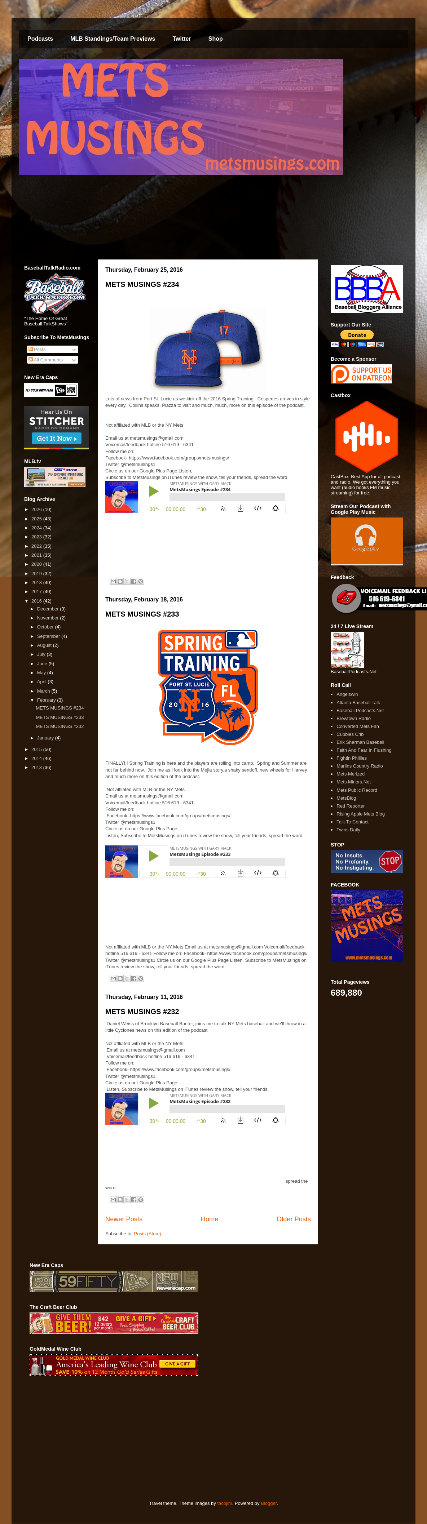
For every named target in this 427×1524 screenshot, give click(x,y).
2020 (37, 564)
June (43, 663)
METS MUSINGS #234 (142, 284)
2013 (37, 767)
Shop (215, 39)
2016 (37, 601)
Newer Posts (123, 1219)
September (49, 636)
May (42, 672)
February (47, 700)
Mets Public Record (356, 790)
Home (210, 1219)
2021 (37, 555)
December (48, 609)
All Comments (45, 360)
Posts (37, 349)
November (48, 618)
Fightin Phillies (351, 758)
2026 (37, 509)
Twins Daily (348, 829)
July (42, 654)
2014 (37, 758)
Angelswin (347, 694)
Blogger (269, 1503)
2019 (37, 573)
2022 (37, 546)
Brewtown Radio (353, 718)
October (46, 627)
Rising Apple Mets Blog (360, 814)
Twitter (181, 39)
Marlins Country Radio (359, 766)
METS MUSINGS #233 (142, 614)
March (44, 691)
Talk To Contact (352, 822)
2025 (37, 518)
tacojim (224, 1503)
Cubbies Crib (350, 734)
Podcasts (40, 39)
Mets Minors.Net (353, 782)
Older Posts (294, 1219)
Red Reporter (350, 806)
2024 (37, 527)
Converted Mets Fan (357, 726)
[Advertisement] (124, 1438)
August (45, 645)
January (46, 738)
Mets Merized (350, 774)
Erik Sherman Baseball (360, 742)
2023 (37, 536)
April (42, 681)
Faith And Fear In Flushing (363, 750)
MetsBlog (346, 798)
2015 (37, 749)
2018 (37, 582)
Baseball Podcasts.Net (360, 710)
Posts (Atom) (147, 1233)
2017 (37, 591)
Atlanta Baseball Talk (358, 702)
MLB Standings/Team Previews (112, 39)
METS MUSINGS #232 (142, 1012)
